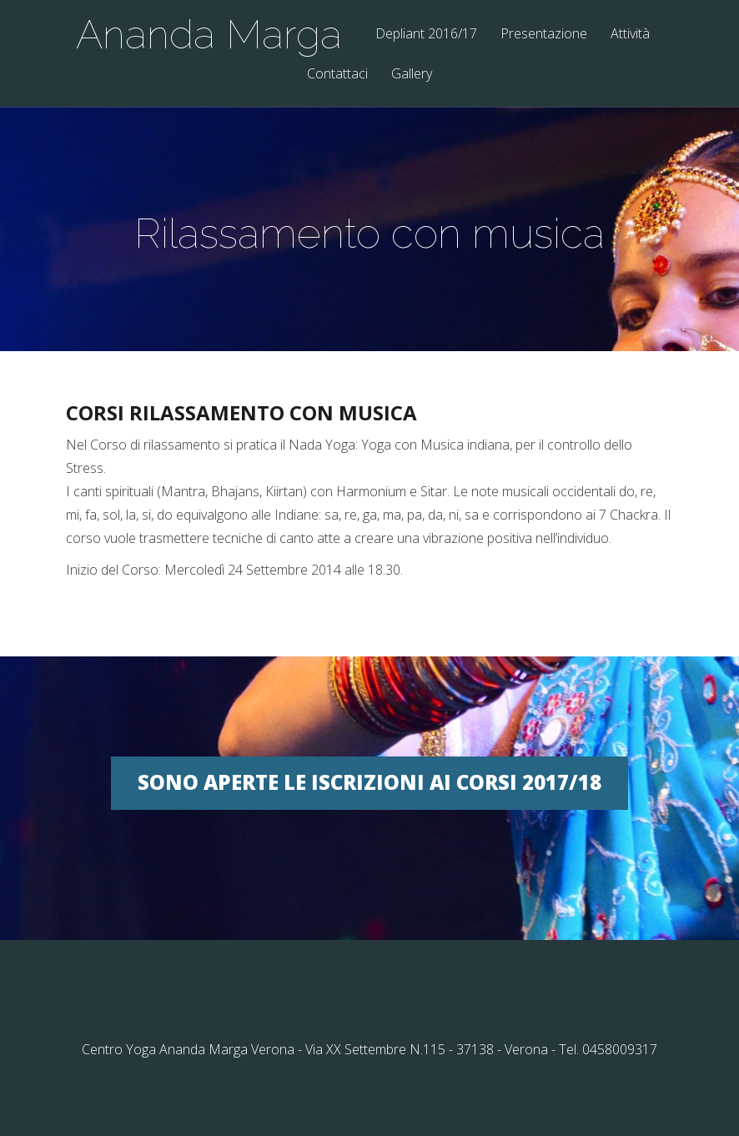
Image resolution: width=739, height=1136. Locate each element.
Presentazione (543, 35)
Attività (630, 35)
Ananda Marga (209, 34)
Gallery (411, 75)
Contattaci (337, 75)
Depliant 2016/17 (426, 35)
